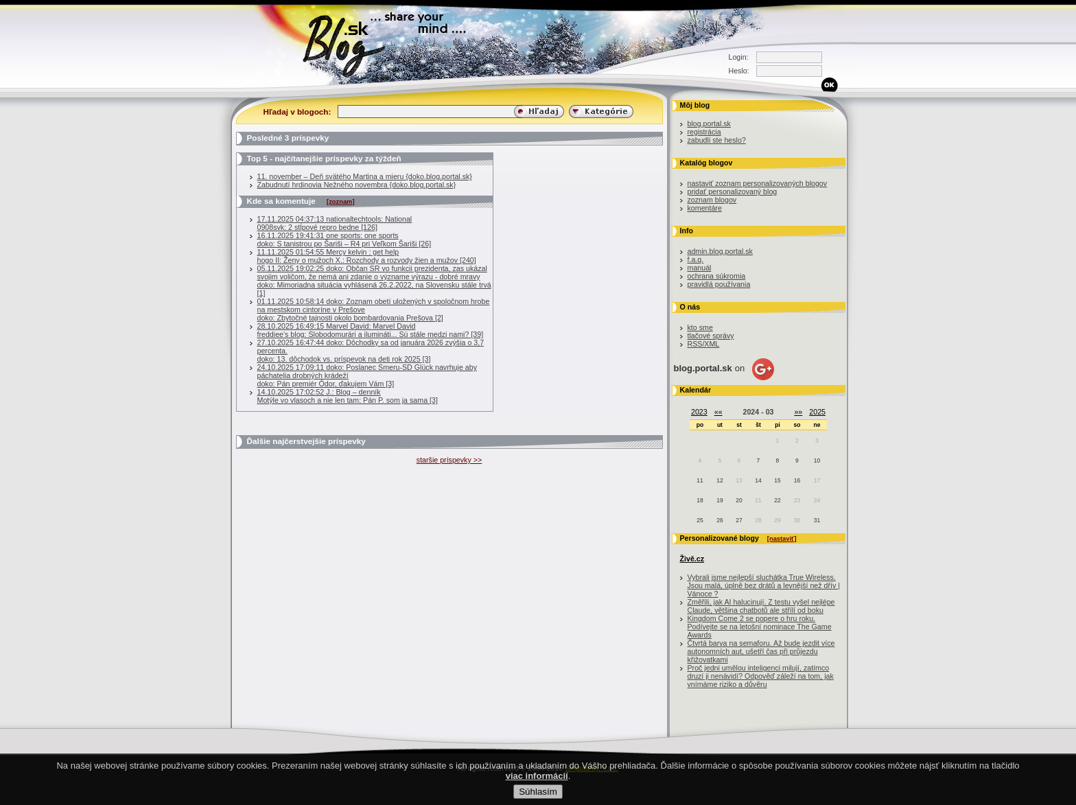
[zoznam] (340, 201)
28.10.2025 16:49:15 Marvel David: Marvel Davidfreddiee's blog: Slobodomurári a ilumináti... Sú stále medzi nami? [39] (370, 330)
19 (719, 500)
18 (700, 500)
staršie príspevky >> (449, 460)
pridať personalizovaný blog (732, 191)
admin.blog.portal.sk (720, 251)
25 (700, 520)
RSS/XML (704, 344)
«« (718, 412)
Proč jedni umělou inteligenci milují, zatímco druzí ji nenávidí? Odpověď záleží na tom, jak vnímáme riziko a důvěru (761, 676)
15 (777, 480)
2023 (699, 412)
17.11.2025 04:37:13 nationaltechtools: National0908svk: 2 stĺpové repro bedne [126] (334, 223)
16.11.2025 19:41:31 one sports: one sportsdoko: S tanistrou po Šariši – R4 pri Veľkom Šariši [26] (344, 239)
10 (817, 460)
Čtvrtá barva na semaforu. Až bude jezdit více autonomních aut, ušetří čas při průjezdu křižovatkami (761, 651)
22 (777, 500)
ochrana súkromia (717, 276)
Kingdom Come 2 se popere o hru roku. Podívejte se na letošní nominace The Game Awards (760, 626)
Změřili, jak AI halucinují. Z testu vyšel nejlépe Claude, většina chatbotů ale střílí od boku (761, 606)
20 (739, 500)
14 (758, 480)
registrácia (704, 132)
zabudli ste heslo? (717, 140)
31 (817, 520)
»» (798, 412)
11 (700, 480)
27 (739, 520)
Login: (739, 57)
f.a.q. (696, 259)
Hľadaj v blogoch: (297, 111)
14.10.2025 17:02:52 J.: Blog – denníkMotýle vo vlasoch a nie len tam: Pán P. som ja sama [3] (347, 396)
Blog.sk (348, 43)
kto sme (700, 327)
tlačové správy (711, 335)
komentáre (705, 208)
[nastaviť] (782, 538)
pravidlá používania (719, 284)
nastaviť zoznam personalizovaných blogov (758, 183)
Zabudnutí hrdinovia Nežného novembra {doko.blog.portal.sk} (356, 184)
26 (719, 520)
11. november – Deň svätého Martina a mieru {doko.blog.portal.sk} (364, 176)
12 (719, 480)
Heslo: (739, 71)
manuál (700, 268)
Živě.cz (692, 559)
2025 (817, 412)
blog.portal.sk (709, 123)
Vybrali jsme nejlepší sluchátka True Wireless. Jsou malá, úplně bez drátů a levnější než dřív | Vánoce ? (764, 585)
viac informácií (537, 787)
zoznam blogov (712, 200)
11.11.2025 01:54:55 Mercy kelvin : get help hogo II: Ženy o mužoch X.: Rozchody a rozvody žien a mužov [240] (366, 256)
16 (797, 480)
